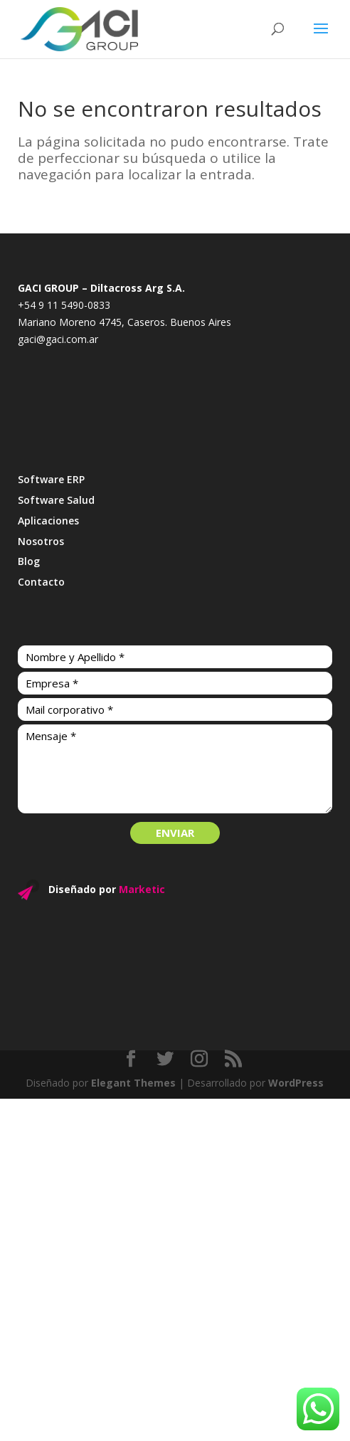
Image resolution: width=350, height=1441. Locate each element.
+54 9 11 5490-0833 (64, 305)
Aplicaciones (48, 520)
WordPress (296, 1082)
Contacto (41, 581)
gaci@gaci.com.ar (58, 339)
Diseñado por (106, 889)
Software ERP (51, 479)
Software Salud (56, 500)
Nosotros (41, 541)
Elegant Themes (133, 1082)
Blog (29, 561)
